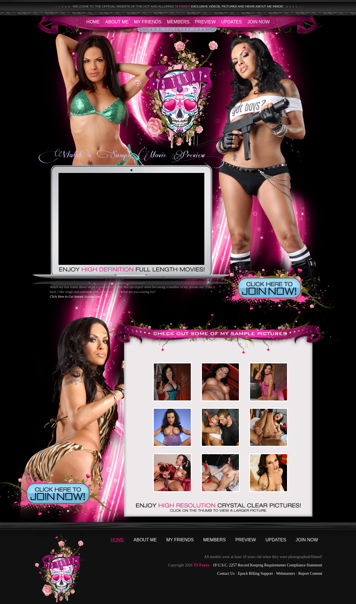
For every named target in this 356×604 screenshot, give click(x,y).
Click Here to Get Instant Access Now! (76, 297)
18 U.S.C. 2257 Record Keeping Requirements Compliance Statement (267, 565)
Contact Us (226, 573)
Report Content (310, 573)
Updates (231, 21)
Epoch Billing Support (255, 573)
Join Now (258, 21)
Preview (205, 21)
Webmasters (285, 573)
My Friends (147, 21)
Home (93, 21)
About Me (116, 21)
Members (178, 21)
